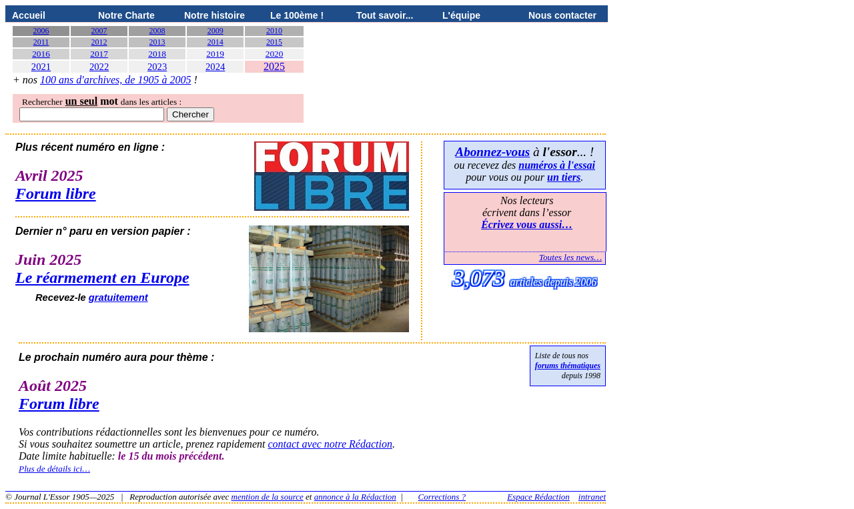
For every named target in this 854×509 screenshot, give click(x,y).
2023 (157, 66)
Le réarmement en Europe (102, 277)
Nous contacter (562, 15)
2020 (275, 54)
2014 (215, 42)
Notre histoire (214, 15)
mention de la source (268, 497)
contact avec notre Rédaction (330, 444)
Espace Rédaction (538, 497)
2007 (99, 30)
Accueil (28, 15)
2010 (274, 30)
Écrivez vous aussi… (526, 224)
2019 (215, 54)
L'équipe (461, 15)
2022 (99, 66)
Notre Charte (126, 15)
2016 (41, 54)
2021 (41, 66)
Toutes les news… (570, 257)
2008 (157, 30)
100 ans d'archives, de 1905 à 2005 (115, 79)
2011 (41, 42)
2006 (41, 30)
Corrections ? (442, 497)
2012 (99, 42)
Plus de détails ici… (54, 469)
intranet (592, 497)
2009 (215, 30)
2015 (274, 42)
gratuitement (118, 297)
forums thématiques (567, 365)
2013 (157, 42)
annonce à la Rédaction (355, 497)
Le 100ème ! (297, 15)
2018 (157, 54)
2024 (215, 66)
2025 (274, 66)
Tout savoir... (384, 15)
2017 (99, 54)
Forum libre (55, 193)
